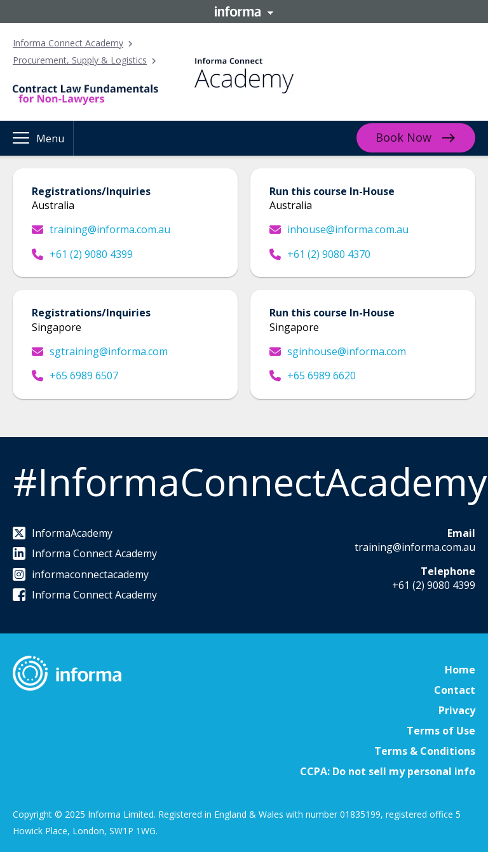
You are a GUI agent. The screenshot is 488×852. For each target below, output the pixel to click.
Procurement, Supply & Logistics (80, 60)
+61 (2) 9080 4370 (319, 254)
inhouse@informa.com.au (339, 229)
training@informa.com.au (101, 229)
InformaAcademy (62, 533)
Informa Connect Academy (68, 43)
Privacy (456, 710)
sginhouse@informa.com (337, 351)
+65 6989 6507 (75, 375)
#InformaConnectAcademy (250, 482)
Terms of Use (441, 731)
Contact (454, 690)
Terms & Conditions (424, 751)
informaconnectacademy (81, 574)
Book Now (403, 137)
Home (460, 670)
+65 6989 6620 (312, 375)
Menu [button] (50, 138)
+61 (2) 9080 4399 (82, 254)
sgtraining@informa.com (100, 351)
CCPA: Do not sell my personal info (387, 771)
